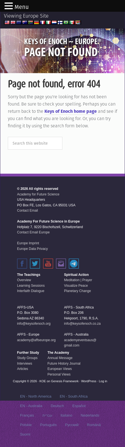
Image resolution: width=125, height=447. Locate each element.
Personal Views (59, 374)
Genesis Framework (65, 381)
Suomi (25, 434)
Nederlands (90, 415)
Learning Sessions (31, 286)
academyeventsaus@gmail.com (80, 343)
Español (79, 406)
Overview (24, 280)
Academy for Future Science (38, 194)
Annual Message (60, 358)
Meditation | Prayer (78, 280)
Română (94, 425)
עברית (47, 415)
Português (48, 425)
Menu (22, 7)
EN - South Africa (74, 396)
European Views (60, 369)
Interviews (24, 363)
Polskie (26, 425)
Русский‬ (72, 425)
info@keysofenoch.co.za (82, 324)
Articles (22, 369)
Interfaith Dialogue (30, 291)
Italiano (66, 415)
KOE (42, 381)
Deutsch (57, 406)
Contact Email (27, 210)
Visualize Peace (76, 286)
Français (27, 415)
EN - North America (35, 396)
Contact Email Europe (33, 232)
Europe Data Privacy (32, 249)
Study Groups (27, 358)
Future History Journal (64, 363)
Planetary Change (77, 291)
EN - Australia (31, 406)
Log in (103, 381)
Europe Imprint (28, 243)
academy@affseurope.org (36, 340)
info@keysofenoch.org (34, 324)
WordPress (88, 381)
